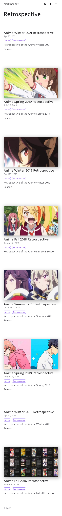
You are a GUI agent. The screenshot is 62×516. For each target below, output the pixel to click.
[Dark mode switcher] (51, 4)
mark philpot (11, 3)
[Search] (45, 4)
